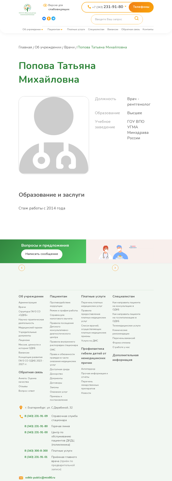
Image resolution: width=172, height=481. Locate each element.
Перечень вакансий (124, 338)
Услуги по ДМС (89, 340)
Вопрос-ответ (27, 390)
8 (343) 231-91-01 (36, 457)
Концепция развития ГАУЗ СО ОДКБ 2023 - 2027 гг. (31, 361)
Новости (86, 393)
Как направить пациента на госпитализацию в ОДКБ (126, 318)
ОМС (52, 349)
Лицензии (24, 340)
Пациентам (54, 29)
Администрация (28, 302)
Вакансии (112, 29)
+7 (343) (107, 6)
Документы (56, 378)
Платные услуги (76, 29)
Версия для (57, 7)
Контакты (148, 29)
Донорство (56, 373)
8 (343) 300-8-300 (36, 451)
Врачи (69, 47)
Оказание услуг (59, 391)
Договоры (56, 382)
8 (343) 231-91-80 (36, 426)
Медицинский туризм (30, 327)
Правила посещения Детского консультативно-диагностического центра (62, 330)
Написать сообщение (41, 254)
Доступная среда (59, 369)
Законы (54, 387)
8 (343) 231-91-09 (36, 416)
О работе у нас (121, 347)
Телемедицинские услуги (126, 325)
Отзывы (23, 386)
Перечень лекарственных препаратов (90, 385)
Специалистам (96, 29)
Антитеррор (88, 368)
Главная (25, 47)
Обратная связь (130, 29)
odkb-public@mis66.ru (40, 477)
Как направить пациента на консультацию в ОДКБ (126, 306)
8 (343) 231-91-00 (36, 432)
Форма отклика (121, 342)
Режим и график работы (64, 310)
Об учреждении (32, 29)
